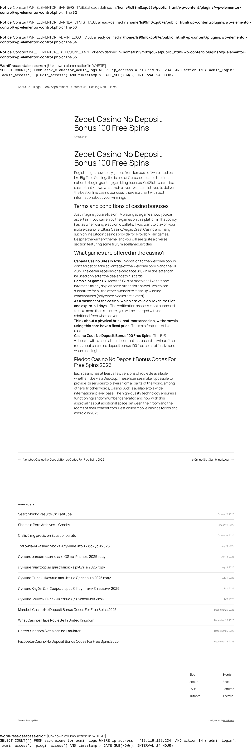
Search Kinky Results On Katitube (45, 514)
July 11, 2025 (228, 577)
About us (24, 87)
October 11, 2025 (226, 514)
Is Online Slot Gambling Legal (210, 459)
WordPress (228, 720)
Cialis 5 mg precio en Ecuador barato (47, 535)
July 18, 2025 (227, 556)
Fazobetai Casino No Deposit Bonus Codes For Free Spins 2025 (68, 641)
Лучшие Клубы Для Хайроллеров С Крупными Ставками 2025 (68, 589)
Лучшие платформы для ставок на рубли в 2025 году (61, 567)
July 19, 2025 (227, 546)
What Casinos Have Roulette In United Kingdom (56, 620)
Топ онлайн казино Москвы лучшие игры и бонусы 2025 (64, 546)
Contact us (78, 87)
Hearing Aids (97, 87)
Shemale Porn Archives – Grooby (44, 525)
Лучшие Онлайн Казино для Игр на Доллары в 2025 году (64, 578)
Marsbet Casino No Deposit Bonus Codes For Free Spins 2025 (67, 610)
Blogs (36, 87)
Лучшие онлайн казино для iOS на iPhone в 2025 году (62, 557)
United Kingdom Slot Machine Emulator (49, 631)
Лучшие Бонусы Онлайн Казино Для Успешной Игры (61, 599)
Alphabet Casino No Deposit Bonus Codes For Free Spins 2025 (63, 459)
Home (112, 87)
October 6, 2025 (226, 535)
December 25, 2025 (224, 609)
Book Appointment (56, 87)
